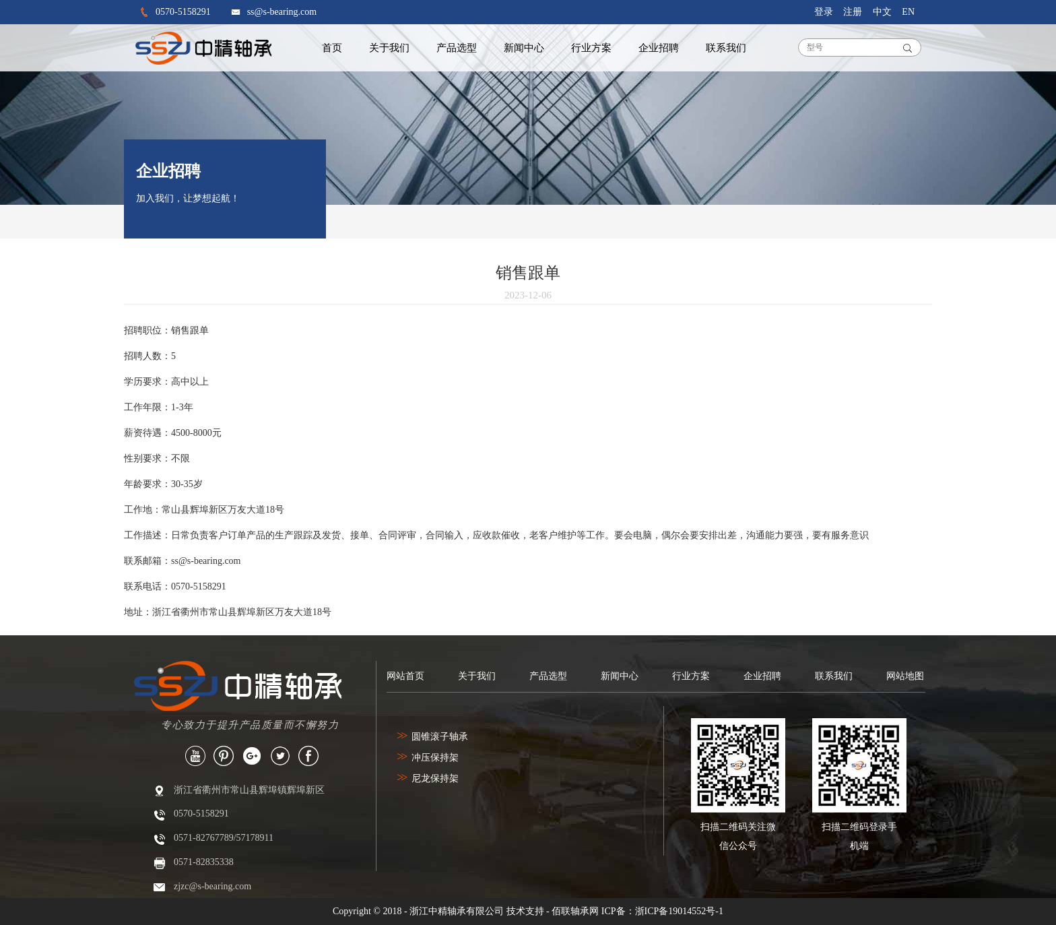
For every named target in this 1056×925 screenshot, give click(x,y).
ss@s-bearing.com (282, 12)
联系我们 (726, 47)
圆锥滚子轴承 (432, 737)
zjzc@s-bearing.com (212, 886)
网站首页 (405, 676)
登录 (823, 12)
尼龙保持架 (428, 778)
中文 (882, 12)
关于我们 (389, 47)
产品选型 (456, 47)
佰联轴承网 (575, 911)
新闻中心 (524, 47)
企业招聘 (658, 47)
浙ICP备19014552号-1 (679, 911)
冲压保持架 (428, 758)
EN (908, 12)
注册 (852, 12)
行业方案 (591, 47)
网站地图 (905, 676)
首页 (332, 47)
